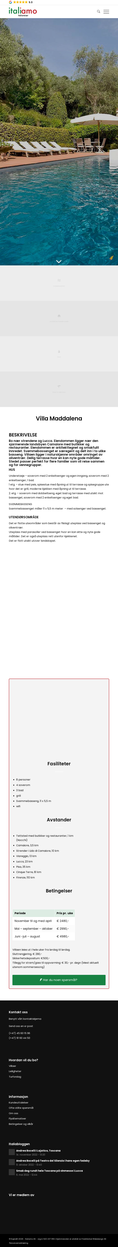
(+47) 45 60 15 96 (19, 1033)
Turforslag (15, 1076)
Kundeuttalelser (18, 1102)
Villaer (12, 1066)
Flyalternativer (17, 1118)
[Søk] (97, 11)
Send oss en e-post (21, 1026)
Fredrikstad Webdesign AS (94, 1239)
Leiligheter (15, 1071)
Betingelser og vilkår (21, 1124)
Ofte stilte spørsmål (21, 1108)
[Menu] (104, 11)
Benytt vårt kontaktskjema (25, 1019)
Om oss (13, 1113)
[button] (21, 2)
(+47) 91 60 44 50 (19, 1038)
